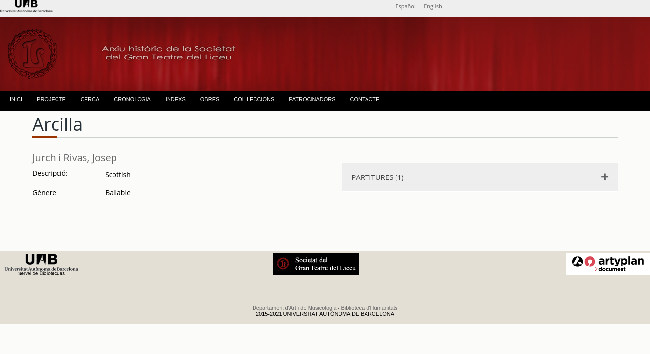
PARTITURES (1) (377, 177)
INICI (16, 99)
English (433, 6)
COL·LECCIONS (254, 99)
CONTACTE (365, 99)
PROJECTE (51, 99)
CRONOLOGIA (132, 99)
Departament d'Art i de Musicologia (295, 308)
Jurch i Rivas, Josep (74, 157)
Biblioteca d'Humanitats (369, 308)
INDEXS (176, 99)
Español (405, 6)
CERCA (90, 99)
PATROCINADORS (312, 99)
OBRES (210, 99)
